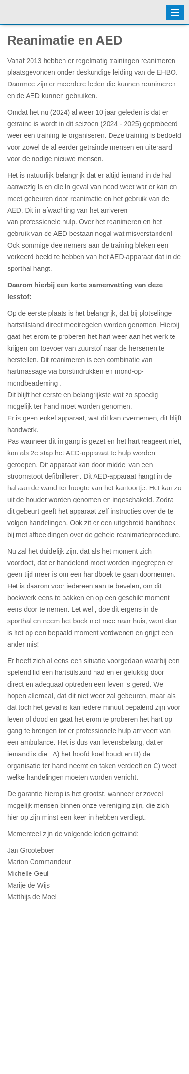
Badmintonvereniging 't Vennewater (29, 12)
